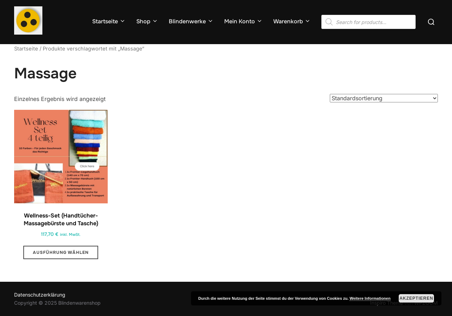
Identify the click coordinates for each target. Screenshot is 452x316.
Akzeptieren (416, 298)
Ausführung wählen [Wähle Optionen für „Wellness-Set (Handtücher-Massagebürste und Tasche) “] (61, 252)
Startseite (109, 21)
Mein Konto (243, 21)
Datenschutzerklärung (39, 295)
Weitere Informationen (370, 298)
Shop (147, 21)
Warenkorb (292, 21)
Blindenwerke (191, 21)
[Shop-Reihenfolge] (384, 98)
